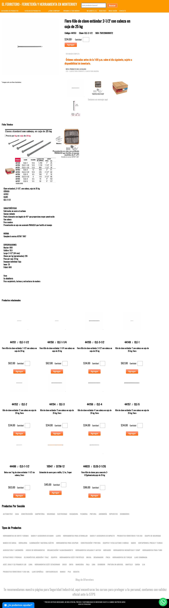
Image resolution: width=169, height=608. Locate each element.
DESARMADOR (98, 557)
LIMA (93, 564)
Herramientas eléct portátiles (72, 557)
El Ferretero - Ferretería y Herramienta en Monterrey (39, 4)
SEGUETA (76, 571)
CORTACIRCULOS (52, 571)
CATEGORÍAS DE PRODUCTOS (9, 11)
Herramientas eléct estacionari (47, 564)
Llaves (58, 535)
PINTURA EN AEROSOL (115, 564)
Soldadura (73, 514)
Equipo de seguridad (153, 535)
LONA (30, 564)
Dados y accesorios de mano (42, 535)
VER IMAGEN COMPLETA (72, 54)
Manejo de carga (9, 542)
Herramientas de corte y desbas (16, 535)
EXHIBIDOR (101, 564)
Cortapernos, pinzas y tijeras (150, 542)
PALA (87, 564)
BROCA (88, 557)
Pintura (93, 514)
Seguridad (51, 514)
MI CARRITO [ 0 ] (92, 11)
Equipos (54, 557)
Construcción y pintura (90, 542)
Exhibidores (124, 514)
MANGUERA (80, 564)
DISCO (64, 564)
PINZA (108, 557)
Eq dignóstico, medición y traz (36, 557)
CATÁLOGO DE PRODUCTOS (33, 11)
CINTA (71, 564)
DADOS (133, 542)
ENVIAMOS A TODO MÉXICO (71, 11)
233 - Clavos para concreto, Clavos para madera (82, 71)
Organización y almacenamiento (60, 550)
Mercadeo (107, 550)
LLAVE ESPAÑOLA (37, 571)
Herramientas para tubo (152, 550)
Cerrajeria (23, 542)
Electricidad (62, 514)
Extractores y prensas (12, 557)
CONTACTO (122, 11)
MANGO (62, 571)
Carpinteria (39, 514)
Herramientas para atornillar (75, 535)
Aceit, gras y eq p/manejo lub (14, 564)
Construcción (27, 514)
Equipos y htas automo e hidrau (116, 542)
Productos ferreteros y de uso (129, 535)
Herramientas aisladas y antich (88, 550)
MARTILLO (129, 564)
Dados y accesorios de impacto (102, 535)
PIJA (69, 571)
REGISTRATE (102, 11)
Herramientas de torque (122, 557)
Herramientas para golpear (67, 542)
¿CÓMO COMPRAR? (54, 11)
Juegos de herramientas (35, 550)
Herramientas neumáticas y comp (126, 550)
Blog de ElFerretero (85, 579)
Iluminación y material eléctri (41, 542)
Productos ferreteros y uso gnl (16, 571)
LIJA (143, 564)
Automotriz (8, 514)
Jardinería (103, 514)
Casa (17, 514)
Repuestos (113, 514)
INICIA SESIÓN (113, 11)
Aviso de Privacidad (84, 604)
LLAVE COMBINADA (140, 557)
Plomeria (83, 514)
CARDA (137, 564)
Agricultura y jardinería (13, 550)
